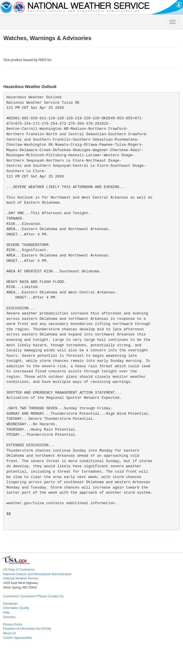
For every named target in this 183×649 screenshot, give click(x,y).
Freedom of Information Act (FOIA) (27, 628)
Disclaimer (10, 603)
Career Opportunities (17, 637)
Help (6, 612)
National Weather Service (21, 578)
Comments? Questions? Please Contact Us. (33, 596)
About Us (9, 633)
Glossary (9, 617)
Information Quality (16, 608)
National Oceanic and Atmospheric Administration (37, 574)
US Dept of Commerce (19, 569)
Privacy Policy (12, 624)
